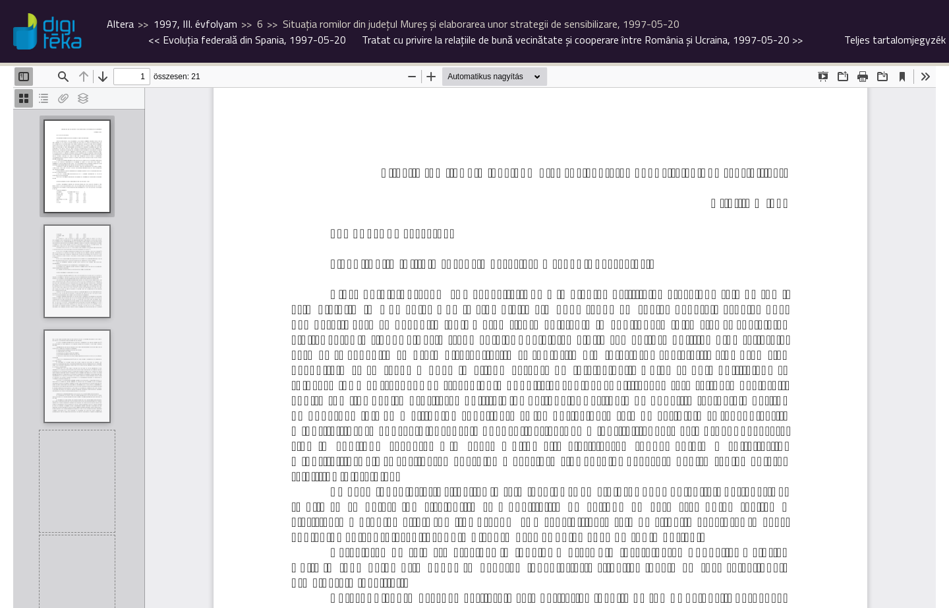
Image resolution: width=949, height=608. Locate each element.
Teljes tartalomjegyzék (895, 40)
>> (582, 40)
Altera (120, 24)
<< (247, 40)
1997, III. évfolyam (195, 24)
